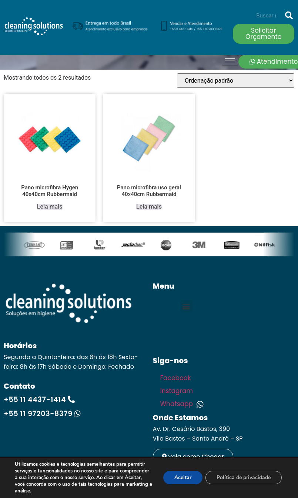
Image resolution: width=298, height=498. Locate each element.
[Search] (289, 15)
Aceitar (182, 477)
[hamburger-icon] (230, 60)
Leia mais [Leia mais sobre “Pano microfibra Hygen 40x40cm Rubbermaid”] (50, 207)
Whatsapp (181, 403)
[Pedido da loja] (235, 80)
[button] (186, 306)
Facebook (176, 378)
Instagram (177, 390)
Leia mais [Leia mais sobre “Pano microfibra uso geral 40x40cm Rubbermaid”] (149, 207)
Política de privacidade (244, 477)
